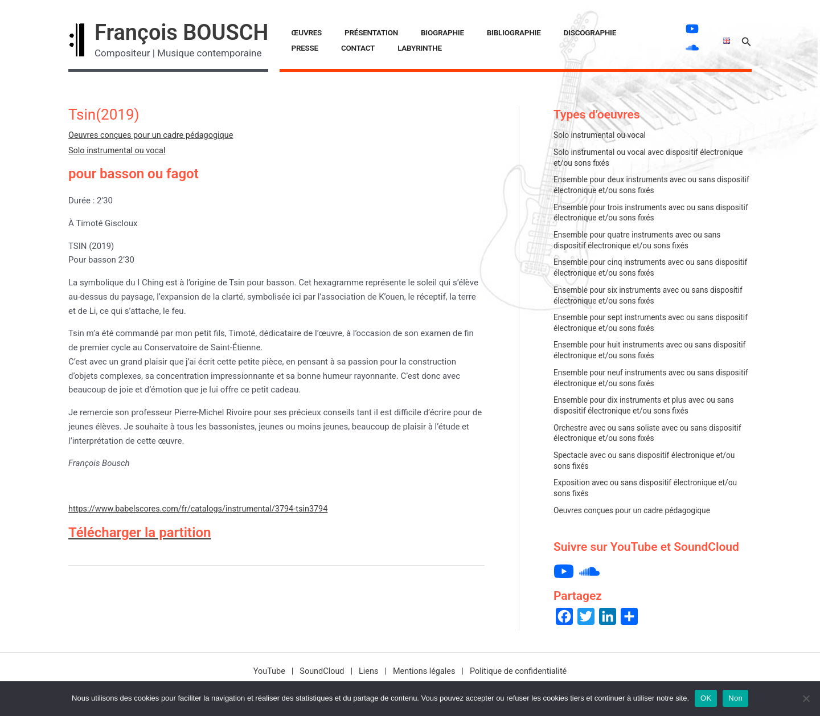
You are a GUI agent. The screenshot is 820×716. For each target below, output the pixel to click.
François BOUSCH (181, 32)
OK (705, 698)
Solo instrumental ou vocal (118, 150)
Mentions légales (424, 666)
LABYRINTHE (307, 47)
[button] (746, 40)
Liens (367, 666)
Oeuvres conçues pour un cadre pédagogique (154, 135)
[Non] (805, 698)
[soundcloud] (686, 47)
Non (735, 698)
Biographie (408, 32)
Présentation (351, 32)
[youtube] (686, 28)
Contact (617, 32)
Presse (577, 32)
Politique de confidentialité (522, 666)
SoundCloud (319, 666)
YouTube (264, 666)
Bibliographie (466, 32)
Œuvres (300, 32)
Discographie (528, 32)
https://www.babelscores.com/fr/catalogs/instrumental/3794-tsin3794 (203, 509)
